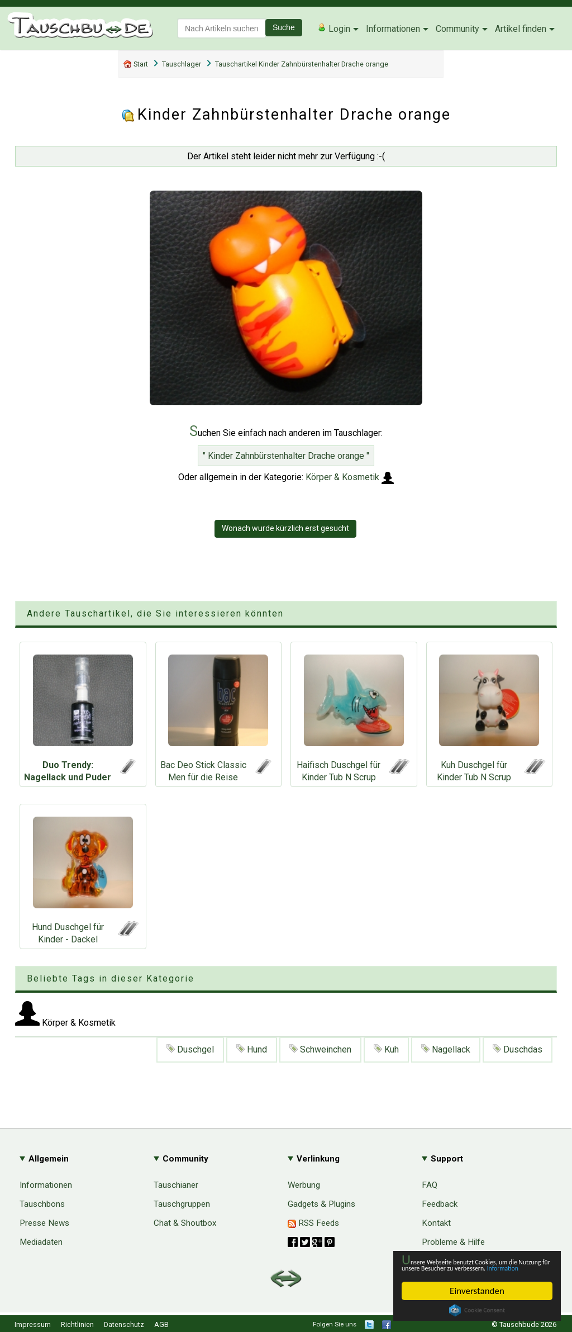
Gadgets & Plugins (321, 1204)
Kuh (386, 1049)
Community (457, 28)
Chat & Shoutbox (185, 1223)
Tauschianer (176, 1185)
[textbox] (221, 28)
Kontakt (436, 1223)
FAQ (429, 1185)
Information (471, 1267)
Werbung (304, 1185)
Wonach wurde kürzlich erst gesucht (285, 528)
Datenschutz (124, 1324)
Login (333, 28)
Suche (284, 27)
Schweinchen (320, 1049)
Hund (251, 1049)
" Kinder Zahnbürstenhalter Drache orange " (286, 456)
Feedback (439, 1204)
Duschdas (517, 1049)
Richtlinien (77, 1324)
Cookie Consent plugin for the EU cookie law (477, 1310)
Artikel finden (520, 28)
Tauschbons (42, 1204)
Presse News (44, 1223)
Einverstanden (477, 1291)
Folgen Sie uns (334, 1324)
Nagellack (445, 1049)
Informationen (393, 28)
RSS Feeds (313, 1223)
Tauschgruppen (182, 1204)
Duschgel (190, 1049)
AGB (161, 1324)
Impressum (33, 1324)
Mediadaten (41, 1242)
